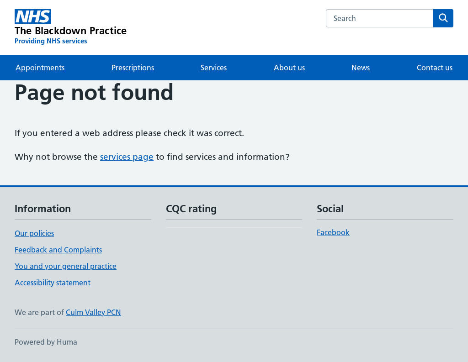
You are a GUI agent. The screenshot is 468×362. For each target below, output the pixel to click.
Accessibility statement (52, 282)
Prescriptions (133, 67)
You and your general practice (66, 266)
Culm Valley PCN (93, 312)
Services (214, 67)
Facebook (333, 232)
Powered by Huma (46, 341)
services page (127, 157)
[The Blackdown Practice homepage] (71, 27)
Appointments (40, 67)
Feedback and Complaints (58, 249)
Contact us (434, 67)
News (360, 67)
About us (289, 67)
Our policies (34, 233)
